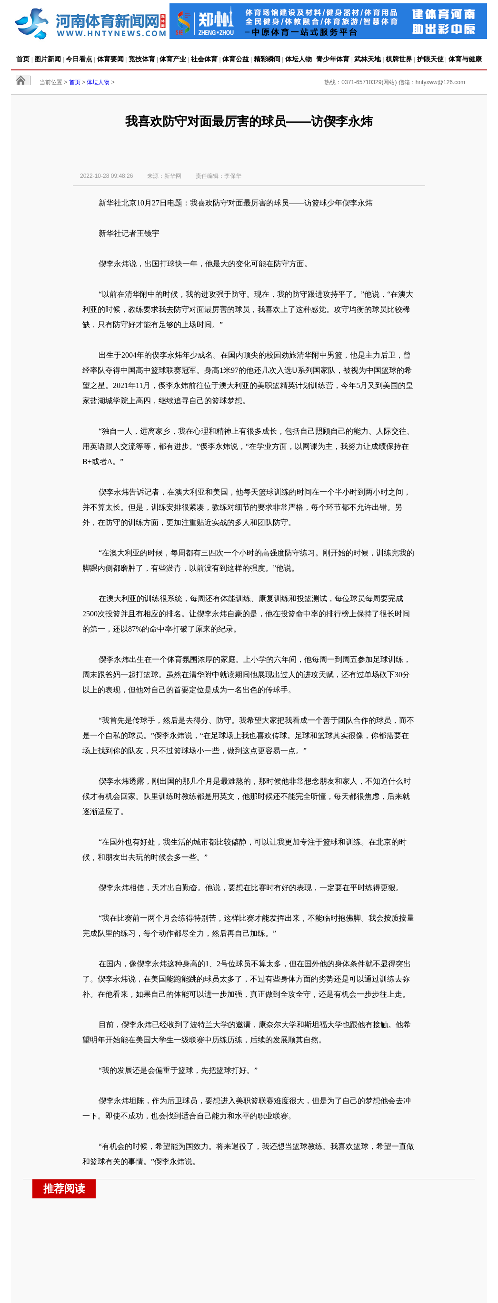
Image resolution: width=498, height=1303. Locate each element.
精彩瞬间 (267, 59)
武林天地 (367, 59)
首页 (23, 59)
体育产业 (172, 59)
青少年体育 (332, 59)
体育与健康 (465, 59)
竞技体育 (142, 59)
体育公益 (235, 59)
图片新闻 (47, 59)
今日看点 (79, 59)
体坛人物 (298, 59)
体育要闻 (110, 59)
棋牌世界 (399, 59)
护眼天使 (430, 59)
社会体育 (204, 59)
